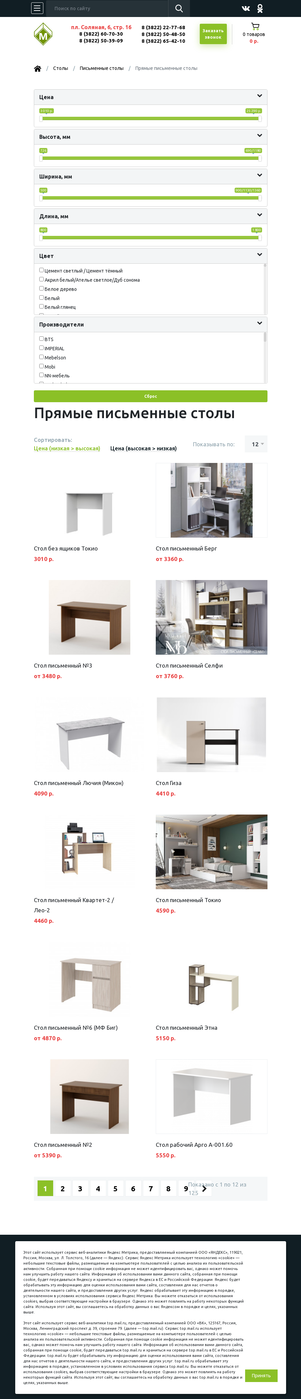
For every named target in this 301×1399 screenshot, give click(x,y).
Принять (261, 1375)
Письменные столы (102, 68)
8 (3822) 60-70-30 (101, 34)
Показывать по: (214, 444)
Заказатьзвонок (213, 34)
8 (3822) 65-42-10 (163, 41)
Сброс (150, 396)
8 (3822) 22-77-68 (163, 27)
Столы (60, 68)
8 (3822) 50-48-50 (163, 34)
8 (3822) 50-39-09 (101, 40)
